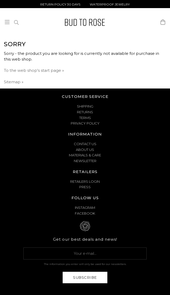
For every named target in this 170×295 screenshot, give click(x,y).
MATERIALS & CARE (85, 155)
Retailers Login (85, 181)
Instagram (85, 207)
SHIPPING (85, 106)
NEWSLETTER (85, 161)
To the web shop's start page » (34, 70)
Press (85, 187)
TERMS (85, 118)
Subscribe (85, 277)
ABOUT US (85, 150)
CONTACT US (85, 144)
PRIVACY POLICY (85, 123)
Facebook (85, 213)
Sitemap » (13, 81)
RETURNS (85, 112)
